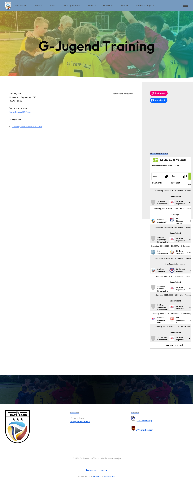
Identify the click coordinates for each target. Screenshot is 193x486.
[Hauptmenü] (185, 5)
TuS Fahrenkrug (144, 420)
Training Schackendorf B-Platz (27, 126)
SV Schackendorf (144, 430)
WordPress (109, 476)
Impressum (91, 470)
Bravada (96, 476)
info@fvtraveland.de (80, 421)
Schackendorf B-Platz (20, 112)
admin (104, 470)
